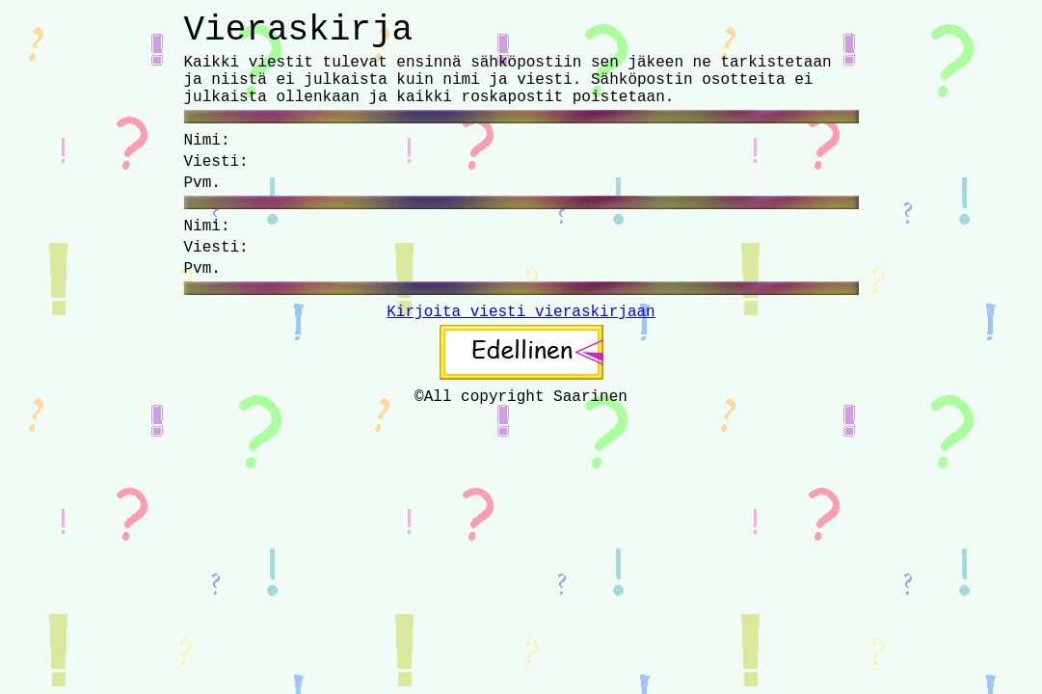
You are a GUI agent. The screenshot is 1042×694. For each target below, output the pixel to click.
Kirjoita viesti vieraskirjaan (521, 312)
